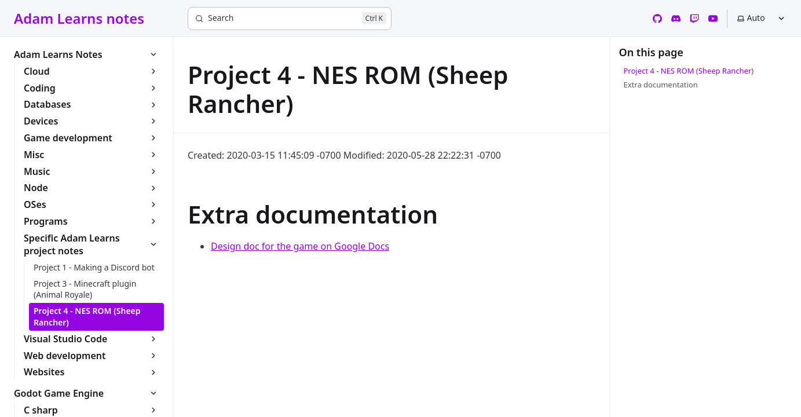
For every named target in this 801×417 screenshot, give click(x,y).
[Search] (290, 18)
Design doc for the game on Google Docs (300, 246)
